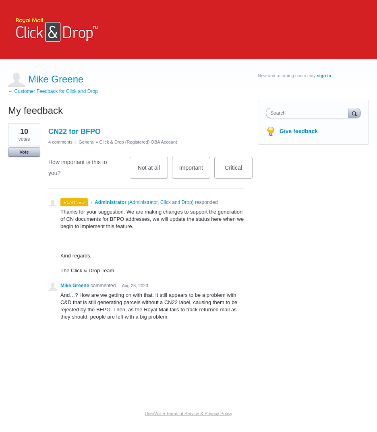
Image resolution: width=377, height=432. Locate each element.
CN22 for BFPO (74, 132)
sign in (324, 75)
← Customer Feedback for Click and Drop (53, 91)
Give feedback (299, 131)
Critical (239, 172)
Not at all (153, 172)
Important (194, 172)
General (86, 142)
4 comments (60, 142)
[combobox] (309, 113)
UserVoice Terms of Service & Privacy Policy (188, 413)
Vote (24, 152)
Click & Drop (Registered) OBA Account (138, 142)
